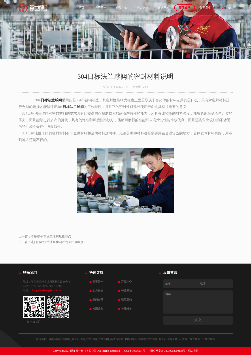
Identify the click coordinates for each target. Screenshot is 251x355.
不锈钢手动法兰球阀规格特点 (51, 236)
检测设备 (97, 308)
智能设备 (126, 308)
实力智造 (142, 7)
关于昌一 (100, 7)
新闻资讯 (184, 7)
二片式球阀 (208, 339)
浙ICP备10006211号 (134, 350)
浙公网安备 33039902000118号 (167, 350)
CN (224, 7)
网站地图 (192, 350)
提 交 (197, 320)
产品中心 (121, 7)
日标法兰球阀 (51, 100)
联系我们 (205, 7)
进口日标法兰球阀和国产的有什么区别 (57, 242)
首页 (81, 7)
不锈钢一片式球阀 (189, 339)
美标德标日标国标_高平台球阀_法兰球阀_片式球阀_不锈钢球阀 (86, 339)
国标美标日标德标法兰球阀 (141, 339)
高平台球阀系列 (168, 339)
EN (230, 7)
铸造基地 (163, 7)
